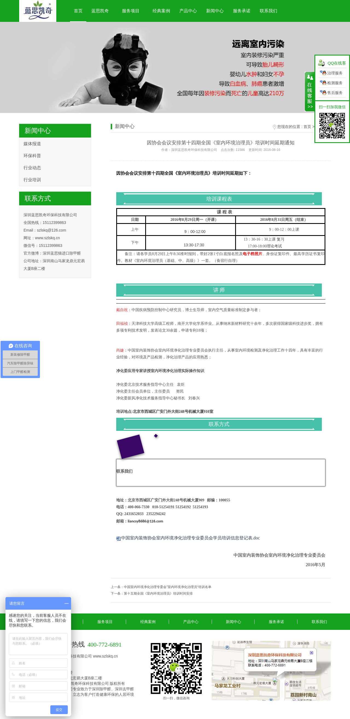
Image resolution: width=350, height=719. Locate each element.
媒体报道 (32, 143)
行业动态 (32, 167)
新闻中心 (215, 10)
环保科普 (32, 155)
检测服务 (335, 83)
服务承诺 (241, 10)
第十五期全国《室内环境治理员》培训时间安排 (158, 593)
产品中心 (188, 10)
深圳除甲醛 (101, 689)
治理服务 (335, 73)
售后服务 (335, 92)
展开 (310, 91)
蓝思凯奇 (100, 10)
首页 (78, 10)
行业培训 (32, 179)
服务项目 (130, 10)
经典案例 (161, 10)
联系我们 (268, 10)
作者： (220, 150)
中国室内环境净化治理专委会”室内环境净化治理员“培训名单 (167, 587)
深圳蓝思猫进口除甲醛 (62, 253)
